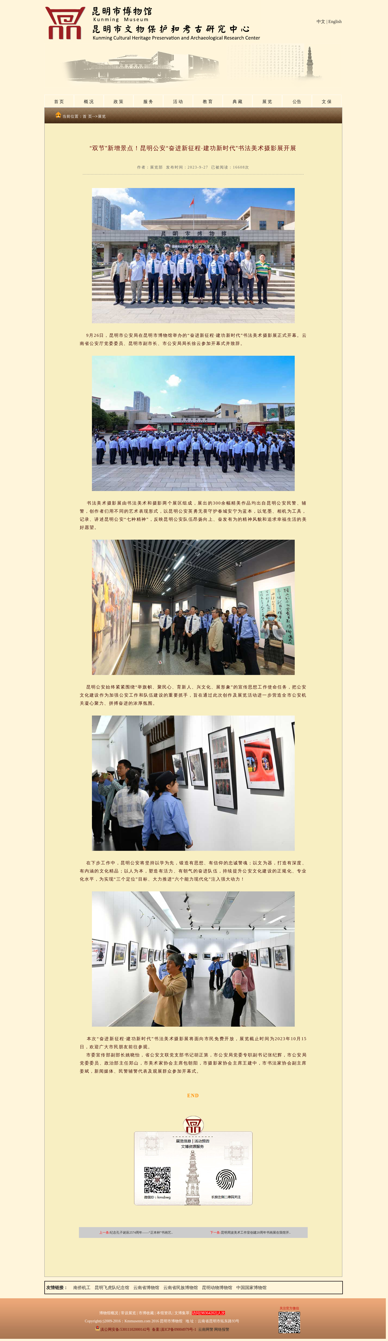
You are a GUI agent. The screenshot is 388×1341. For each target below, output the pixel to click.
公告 (297, 101)
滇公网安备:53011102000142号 (122, 1329)
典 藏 (237, 101)
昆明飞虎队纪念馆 (112, 1287)
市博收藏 (146, 1313)
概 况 (89, 101)
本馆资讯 (164, 1313)
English (335, 21)
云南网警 (205, 1329)
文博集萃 (182, 1313)
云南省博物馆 (146, 1287)
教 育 (208, 101)
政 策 (118, 101)
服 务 (148, 101)
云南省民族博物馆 (180, 1287)
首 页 (59, 101)
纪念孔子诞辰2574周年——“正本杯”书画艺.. (141, 1232)
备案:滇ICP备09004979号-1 (174, 1329)
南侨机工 (82, 1287)
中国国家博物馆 (251, 1287)
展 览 (267, 101)
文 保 (326, 101)
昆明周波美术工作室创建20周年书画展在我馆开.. (256, 1232)
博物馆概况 (108, 1313)
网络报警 (221, 1329)
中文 (321, 21)
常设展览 (128, 1313)
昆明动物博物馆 (217, 1287)
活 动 (178, 101)
